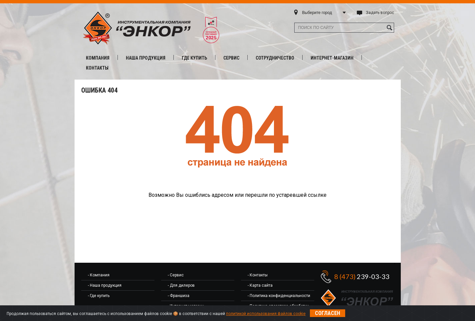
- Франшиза (178, 295)
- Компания (99, 275)
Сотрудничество (275, 58)
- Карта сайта (260, 285)
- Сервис (176, 275)
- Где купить (99, 295)
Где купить (194, 58)
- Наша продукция (104, 285)
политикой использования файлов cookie (266, 313)
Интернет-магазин (332, 58)
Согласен (327, 313)
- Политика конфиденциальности (279, 295)
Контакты (97, 68)
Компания (98, 58)
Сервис (231, 58)
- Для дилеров (181, 285)
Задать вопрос (380, 12)
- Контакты (258, 275)
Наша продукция (145, 58)
